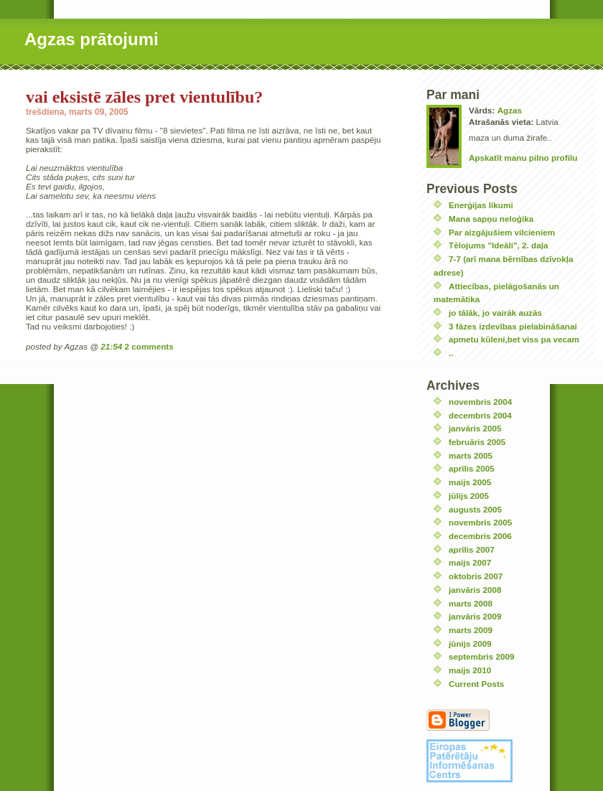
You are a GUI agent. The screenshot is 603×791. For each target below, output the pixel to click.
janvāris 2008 (475, 589)
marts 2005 (470, 455)
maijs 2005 (470, 482)
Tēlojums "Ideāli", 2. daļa (498, 245)
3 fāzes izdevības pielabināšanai (513, 326)
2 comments (149, 346)
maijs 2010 (470, 670)
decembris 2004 (480, 415)
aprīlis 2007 (472, 549)
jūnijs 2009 (470, 643)
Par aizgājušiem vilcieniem (502, 232)
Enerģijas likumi (481, 205)
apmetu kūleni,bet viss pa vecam (514, 339)
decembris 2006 (480, 535)
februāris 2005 (477, 441)
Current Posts (476, 683)
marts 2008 (470, 603)
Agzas (509, 110)
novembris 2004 (480, 401)
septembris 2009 (482, 656)
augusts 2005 (475, 509)
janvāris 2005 (475, 428)
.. (451, 352)
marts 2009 (470, 630)
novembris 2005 (480, 522)
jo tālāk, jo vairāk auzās (495, 312)
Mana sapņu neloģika (491, 218)
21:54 (111, 346)
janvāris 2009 (475, 616)
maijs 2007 (470, 562)
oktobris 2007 (475, 576)
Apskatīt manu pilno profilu (523, 157)
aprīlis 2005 (472, 468)
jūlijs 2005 (469, 495)
